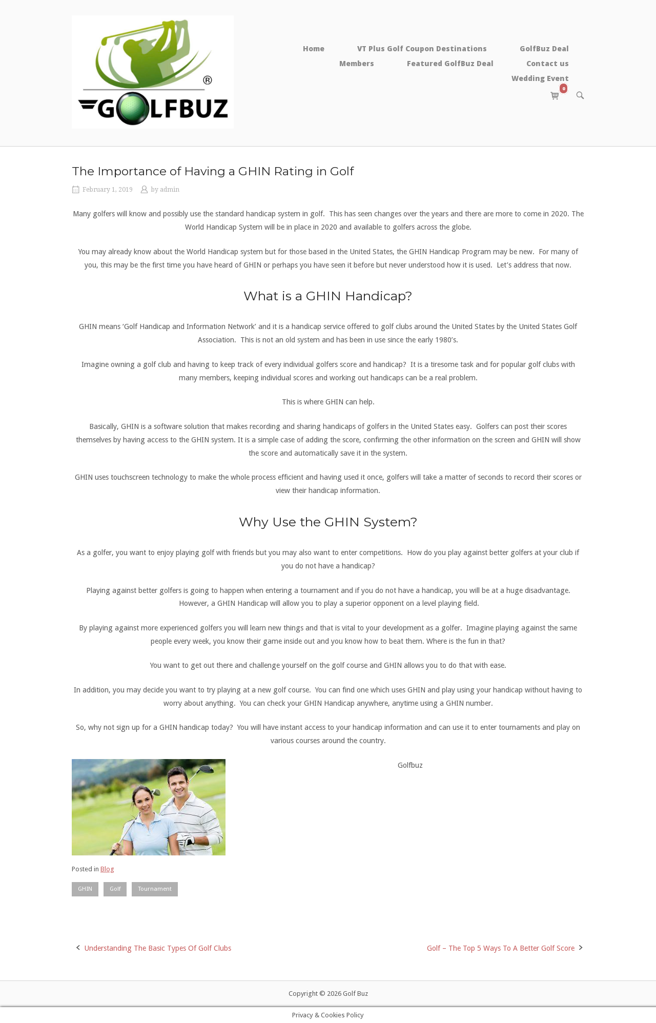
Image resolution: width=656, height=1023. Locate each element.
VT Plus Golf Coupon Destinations (422, 48)
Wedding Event (540, 78)
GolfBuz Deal (544, 48)
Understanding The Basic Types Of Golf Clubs (157, 948)
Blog (107, 869)
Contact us (547, 63)
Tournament (155, 888)
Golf (115, 888)
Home (313, 48)
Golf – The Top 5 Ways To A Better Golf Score (501, 948)
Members (356, 63)
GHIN (85, 888)
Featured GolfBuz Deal (450, 63)
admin (169, 189)
